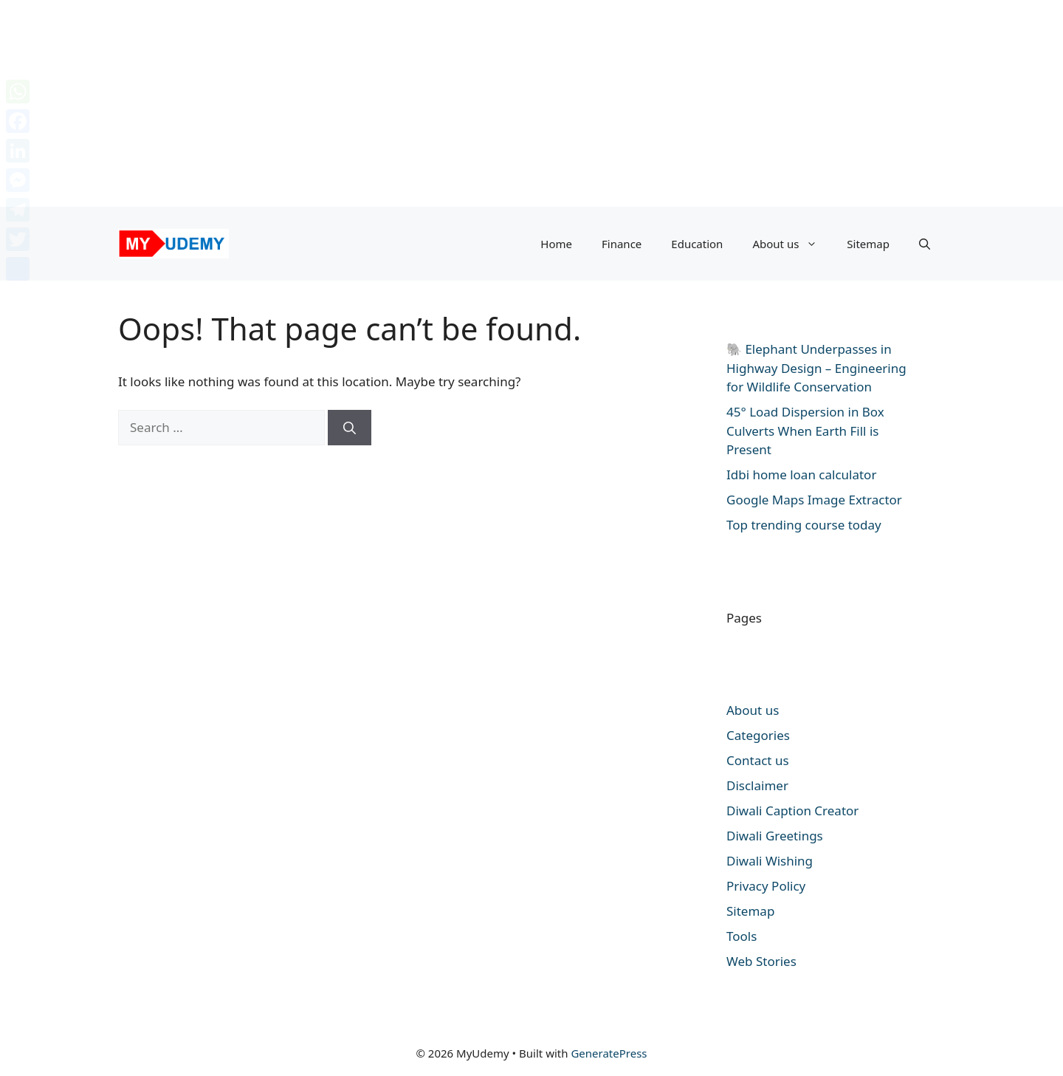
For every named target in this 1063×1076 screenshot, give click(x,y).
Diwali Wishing (769, 860)
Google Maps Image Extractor (814, 499)
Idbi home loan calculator (801, 474)
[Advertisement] (443, 103)
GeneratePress (609, 1053)
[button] (924, 244)
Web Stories (761, 961)
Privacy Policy (765, 885)
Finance (621, 243)
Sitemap (868, 243)
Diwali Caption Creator (792, 810)
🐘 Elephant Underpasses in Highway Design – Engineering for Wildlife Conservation (816, 367)
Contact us (757, 760)
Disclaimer (757, 785)
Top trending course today (803, 524)
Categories (758, 735)
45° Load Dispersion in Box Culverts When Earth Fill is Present (805, 430)
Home (556, 243)
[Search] (349, 427)
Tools (741, 936)
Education (697, 243)
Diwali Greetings (774, 835)
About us (792, 244)
